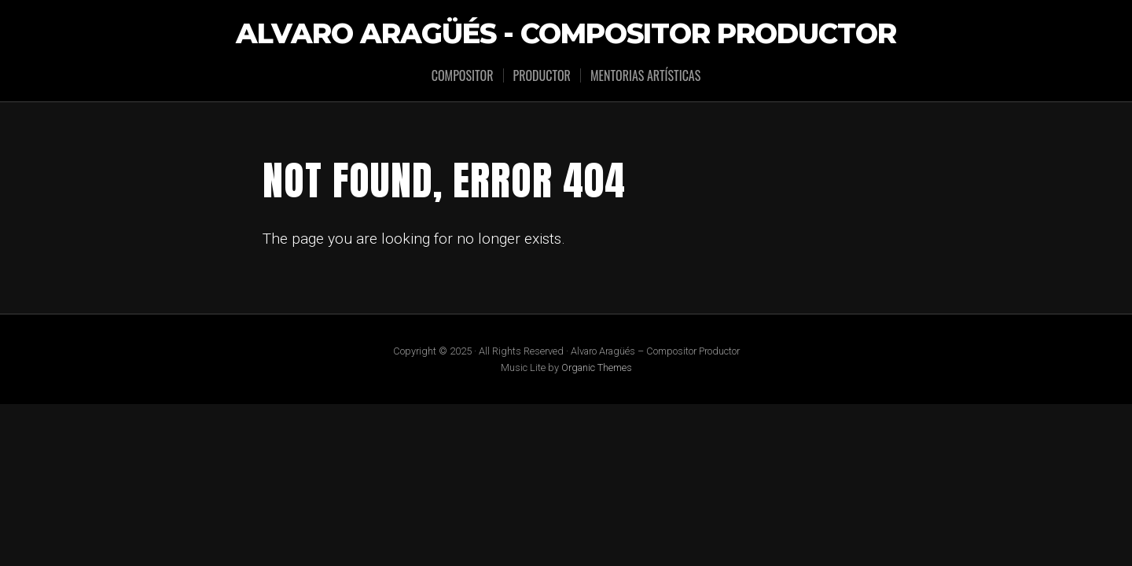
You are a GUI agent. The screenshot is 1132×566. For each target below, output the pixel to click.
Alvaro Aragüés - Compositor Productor (566, 34)
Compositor (463, 75)
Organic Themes (596, 367)
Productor (542, 75)
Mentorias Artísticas (645, 75)
